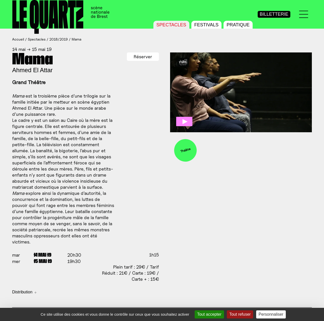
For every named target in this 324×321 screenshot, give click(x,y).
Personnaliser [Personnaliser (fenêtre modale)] (271, 314)
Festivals (206, 24)
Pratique (238, 24)
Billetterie (274, 14)
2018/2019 (58, 39)
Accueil (18, 39)
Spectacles (171, 24)
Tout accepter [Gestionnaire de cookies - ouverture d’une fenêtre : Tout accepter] (209, 314)
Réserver (143, 56)
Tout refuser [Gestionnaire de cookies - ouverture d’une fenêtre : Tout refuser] (240, 314)
